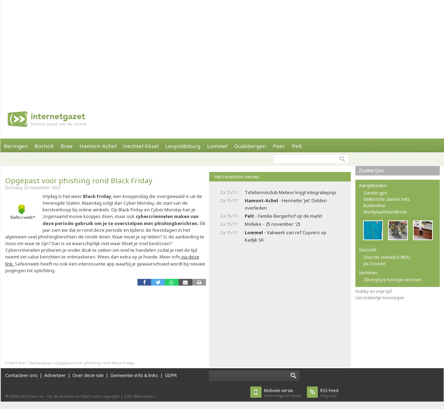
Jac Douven (374, 264)
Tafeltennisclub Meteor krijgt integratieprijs (290, 192)
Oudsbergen (250, 145)
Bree (66, 145)
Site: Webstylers (139, 396)
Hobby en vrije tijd (373, 291)
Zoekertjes (371, 170)
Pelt (297, 145)
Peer (279, 145)
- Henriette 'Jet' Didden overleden (286, 204)
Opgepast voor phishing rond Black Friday (79, 180)
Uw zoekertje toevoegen (379, 298)
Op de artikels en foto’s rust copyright (83, 396)
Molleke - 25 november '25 (273, 224)
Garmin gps (375, 193)
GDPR (171, 375)
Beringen (16, 145)
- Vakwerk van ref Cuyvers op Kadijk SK (286, 236)
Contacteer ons (21, 375)
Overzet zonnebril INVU (387, 257)
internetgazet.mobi (282, 393)
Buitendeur (374, 206)
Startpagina (39, 362)
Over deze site (88, 375)
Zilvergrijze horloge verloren (392, 280)
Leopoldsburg (182, 145)
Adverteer (55, 375)
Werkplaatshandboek (385, 212)
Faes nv (36, 396)
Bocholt (44, 145)
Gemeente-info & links (134, 375)
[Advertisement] (206, 49)
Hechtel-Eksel (141, 145)
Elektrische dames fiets (386, 199)
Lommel (217, 145)
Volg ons (329, 393)
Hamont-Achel (97, 145)
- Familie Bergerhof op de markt (283, 216)
